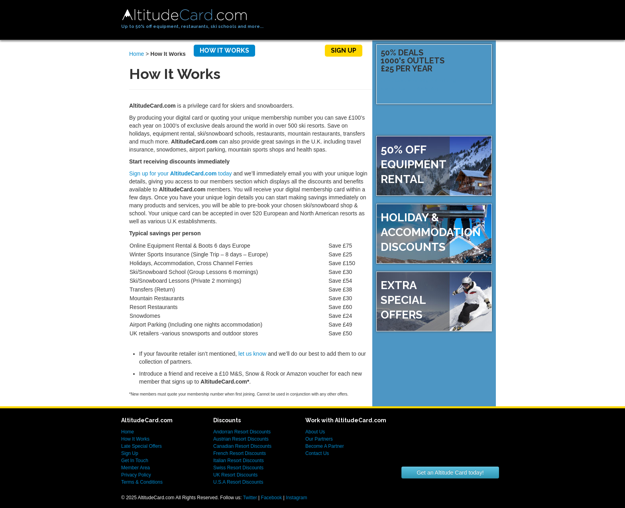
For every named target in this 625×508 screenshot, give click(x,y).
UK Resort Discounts (235, 475)
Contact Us (317, 453)
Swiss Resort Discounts (238, 468)
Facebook (271, 497)
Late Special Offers (141, 446)
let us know (252, 353)
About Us (315, 432)
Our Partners (319, 439)
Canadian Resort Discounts (242, 446)
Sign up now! (462, 105)
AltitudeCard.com (184, 15)
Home (174, 50)
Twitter (250, 497)
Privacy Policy (136, 475)
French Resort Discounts (239, 453)
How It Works (224, 50)
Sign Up (343, 50)
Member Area (135, 468)
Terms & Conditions (142, 482)
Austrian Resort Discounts (241, 439)
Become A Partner (324, 446)
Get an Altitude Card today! (450, 472)
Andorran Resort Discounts (242, 432)
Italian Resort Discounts (238, 460)
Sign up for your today (180, 173)
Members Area (290, 50)
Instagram (296, 497)
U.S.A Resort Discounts (238, 482)
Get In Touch (134, 460)
